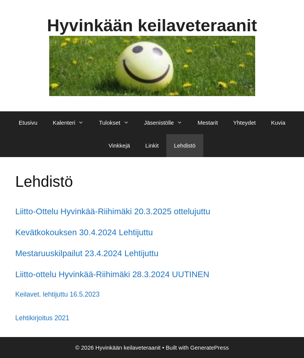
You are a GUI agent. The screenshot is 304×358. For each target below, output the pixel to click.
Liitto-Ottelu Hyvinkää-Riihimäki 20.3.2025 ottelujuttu (112, 211)
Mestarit (208, 122)
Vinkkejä (119, 145)
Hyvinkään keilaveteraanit (152, 25)
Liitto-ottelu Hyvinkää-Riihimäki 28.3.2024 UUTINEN (112, 274)
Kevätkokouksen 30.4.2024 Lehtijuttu (84, 232)
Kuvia (278, 122)
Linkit (152, 145)
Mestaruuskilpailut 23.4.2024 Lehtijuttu (86, 253)
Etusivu (28, 122)
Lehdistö (185, 145)
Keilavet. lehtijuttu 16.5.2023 (57, 294)
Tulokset (117, 122)
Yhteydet (244, 122)
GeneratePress (209, 347)
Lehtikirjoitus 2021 (42, 318)
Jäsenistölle (167, 122)
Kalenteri (72, 122)
